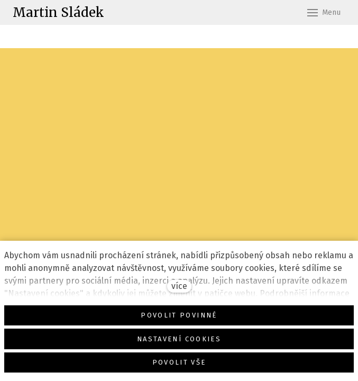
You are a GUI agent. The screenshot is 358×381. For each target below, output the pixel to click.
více (179, 286)
